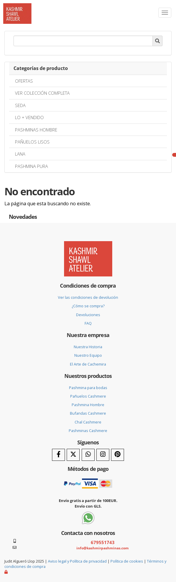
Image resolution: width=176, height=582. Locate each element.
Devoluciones (88, 314)
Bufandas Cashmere (88, 413)
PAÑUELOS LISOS (32, 142)
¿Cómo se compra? (88, 305)
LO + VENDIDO (29, 117)
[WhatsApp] (88, 455)
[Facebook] (58, 455)
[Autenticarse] (6, 571)
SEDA (20, 105)
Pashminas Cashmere (88, 430)
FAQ (88, 323)
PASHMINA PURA (31, 166)
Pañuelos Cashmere (88, 396)
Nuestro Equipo (88, 355)
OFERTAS (24, 81)
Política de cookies (126, 561)
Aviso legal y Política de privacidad (77, 561)
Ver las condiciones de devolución (88, 297)
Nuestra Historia (88, 346)
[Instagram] (102, 455)
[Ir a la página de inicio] (17, 7)
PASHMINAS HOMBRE (36, 130)
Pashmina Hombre (88, 404)
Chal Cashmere (88, 422)
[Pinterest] (117, 455)
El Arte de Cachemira (88, 364)
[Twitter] (73, 455)
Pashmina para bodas (88, 387)
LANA (20, 154)
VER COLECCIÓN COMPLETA (42, 93)
